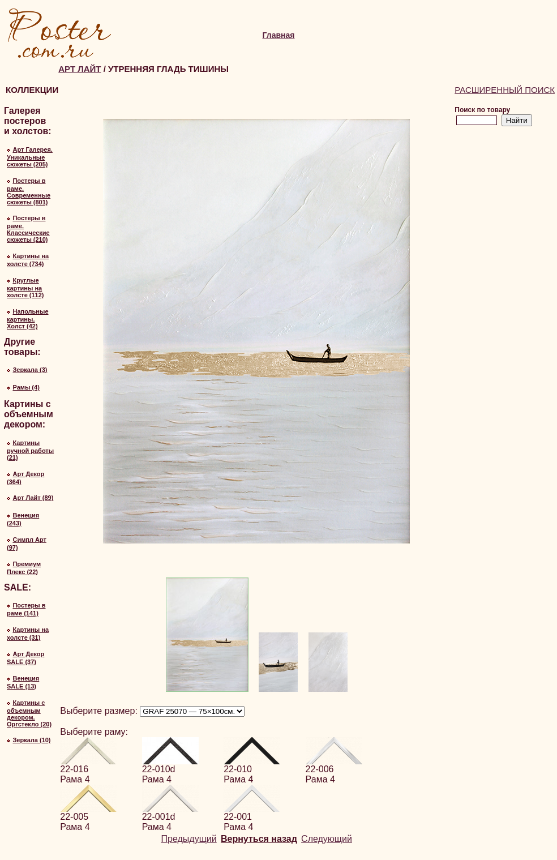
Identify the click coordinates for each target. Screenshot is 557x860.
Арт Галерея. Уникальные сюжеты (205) (30, 157)
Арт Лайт (79, 69)
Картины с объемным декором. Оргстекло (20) (29, 713)
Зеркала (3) (29, 369)
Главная (279, 35)
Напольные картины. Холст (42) (28, 319)
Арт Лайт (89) (32, 497)
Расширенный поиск (505, 90)
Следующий (326, 839)
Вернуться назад (259, 839)
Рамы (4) (25, 387)
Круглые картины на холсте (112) (25, 287)
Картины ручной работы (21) (30, 450)
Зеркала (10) (31, 740)
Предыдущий (189, 839)
